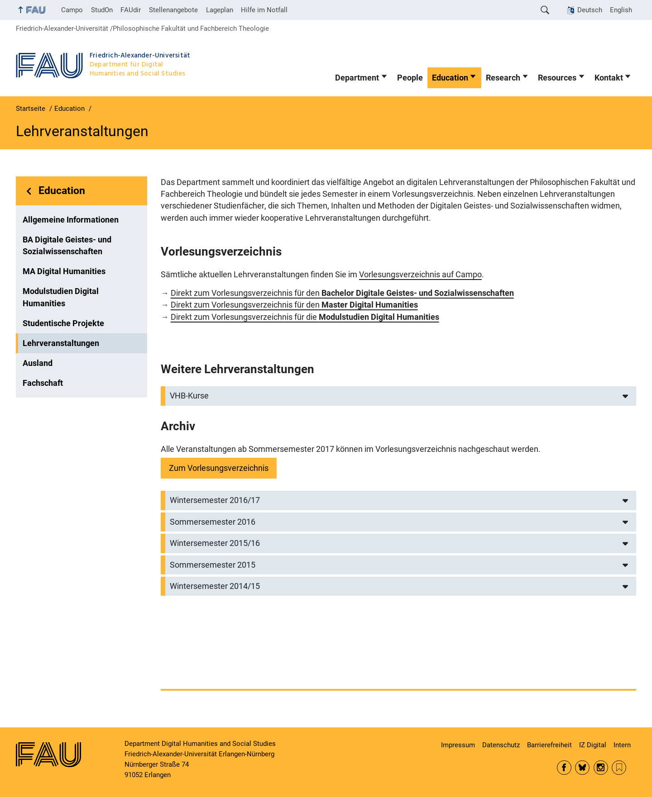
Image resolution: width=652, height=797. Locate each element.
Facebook (564, 767)
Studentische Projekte (63, 323)
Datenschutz (501, 745)
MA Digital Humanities (64, 271)
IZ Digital (592, 745)
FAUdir (130, 10)
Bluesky (582, 767)
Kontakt (608, 77)
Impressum (458, 745)
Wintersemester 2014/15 (215, 586)
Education (450, 77)
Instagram (601, 767)
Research (503, 77)
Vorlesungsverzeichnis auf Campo (420, 274)
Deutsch (589, 10)
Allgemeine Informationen (71, 219)
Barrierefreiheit (549, 745)
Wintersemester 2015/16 (215, 543)
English (621, 10)
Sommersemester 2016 (212, 522)
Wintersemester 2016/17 (215, 500)
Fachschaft (43, 383)
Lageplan (219, 10)
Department (357, 77)
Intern (622, 745)
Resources (557, 77)
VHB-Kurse (189, 395)
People (410, 77)
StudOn (102, 10)
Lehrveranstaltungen (61, 343)
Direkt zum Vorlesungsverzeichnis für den (342, 293)
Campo (72, 10)
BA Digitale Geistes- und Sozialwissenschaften (67, 245)
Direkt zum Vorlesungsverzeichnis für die (305, 317)
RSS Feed (619, 767)
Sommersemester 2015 (212, 564)
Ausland (38, 363)
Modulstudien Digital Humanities (61, 297)
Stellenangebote (173, 10)
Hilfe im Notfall (264, 10)
